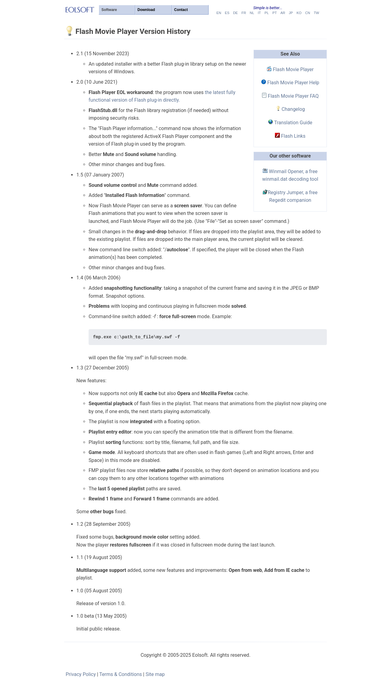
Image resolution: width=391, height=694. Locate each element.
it (259, 13)
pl (267, 13)
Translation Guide (290, 122)
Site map (155, 674)
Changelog (290, 109)
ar (282, 13)
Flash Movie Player (290, 69)
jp (291, 13)
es (227, 13)
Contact (181, 10)
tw (316, 13)
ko (299, 13)
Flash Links (290, 136)
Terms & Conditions (120, 674)
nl (252, 13)
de (235, 13)
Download (146, 10)
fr (244, 13)
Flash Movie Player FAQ (290, 96)
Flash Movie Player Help (290, 82)
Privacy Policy (81, 674)
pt (274, 13)
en (218, 13)
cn (307, 13)
